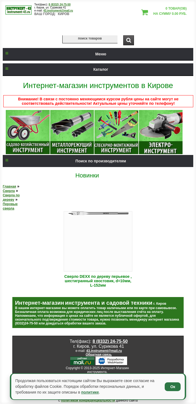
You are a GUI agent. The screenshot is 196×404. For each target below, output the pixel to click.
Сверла (9, 191)
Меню (54, 54)
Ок (172, 387)
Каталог (55, 69)
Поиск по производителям (64, 161)
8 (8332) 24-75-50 (60, 4)
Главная (9, 186)
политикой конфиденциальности (88, 400)
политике (90, 392)
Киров (63, 14)
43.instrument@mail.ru (58, 10)
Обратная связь (99, 355)
